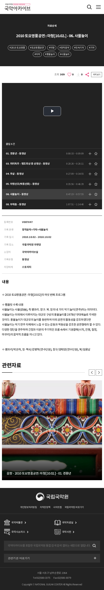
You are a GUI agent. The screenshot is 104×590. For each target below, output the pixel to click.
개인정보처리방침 (28, 507)
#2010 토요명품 (17, 47)
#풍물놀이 (50, 54)
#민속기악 (79, 47)
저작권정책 (45, 507)
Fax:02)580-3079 (62, 577)
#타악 (37, 54)
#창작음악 (64, 47)
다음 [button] (99, 372)
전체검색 (89, 7)
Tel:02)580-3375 (41, 577)
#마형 (51, 47)
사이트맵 (57, 507)
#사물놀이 (64, 54)
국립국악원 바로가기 (74, 507)
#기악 (91, 47)
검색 (93, 545)
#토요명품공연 (37, 47)
